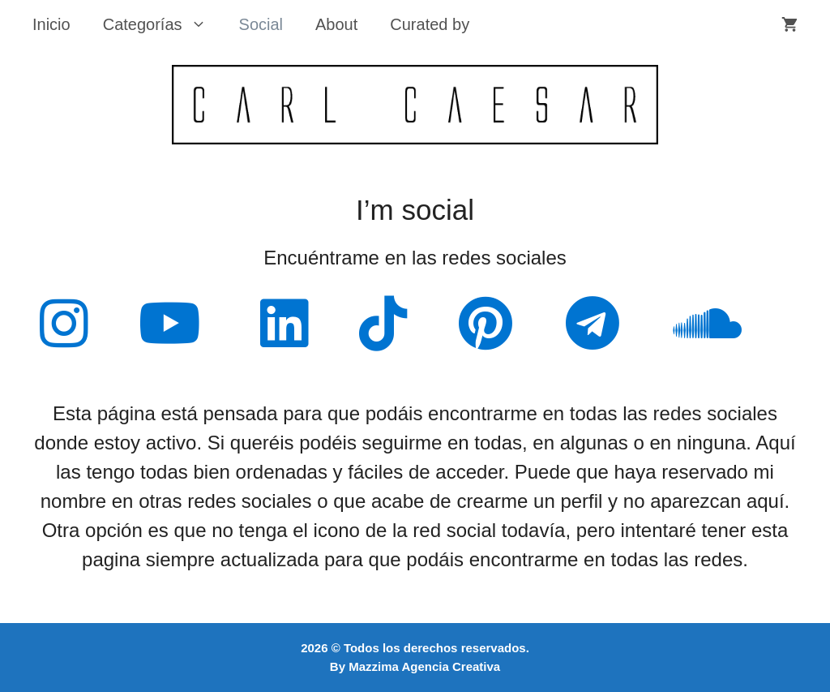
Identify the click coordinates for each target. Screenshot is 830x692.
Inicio (51, 24)
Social (261, 24)
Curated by (429, 24)
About (336, 24)
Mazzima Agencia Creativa (424, 666)
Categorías (163, 24)
